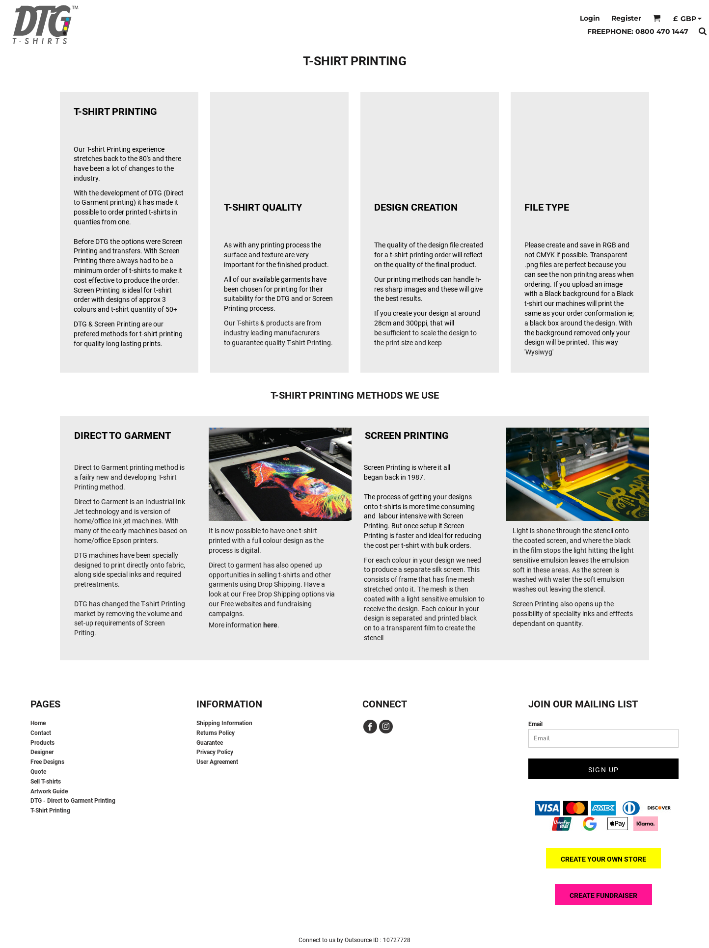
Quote (38, 771)
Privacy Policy (214, 752)
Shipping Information (224, 723)
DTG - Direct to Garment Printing (72, 800)
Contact (40, 733)
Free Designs (47, 761)
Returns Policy (215, 733)
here (270, 625)
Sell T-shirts (45, 781)
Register (626, 18)
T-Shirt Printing (50, 810)
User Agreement (217, 761)
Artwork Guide (49, 791)
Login (590, 18)
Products (42, 742)
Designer (42, 752)
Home (38, 723)
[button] (657, 18)
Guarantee (209, 742)
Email (535, 724)
